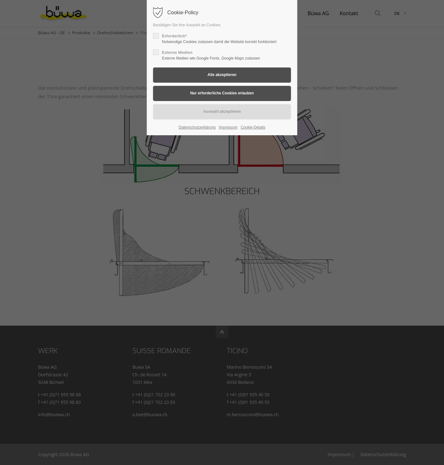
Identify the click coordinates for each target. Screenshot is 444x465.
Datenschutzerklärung (197, 127)
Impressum (228, 127)
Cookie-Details (253, 127)
